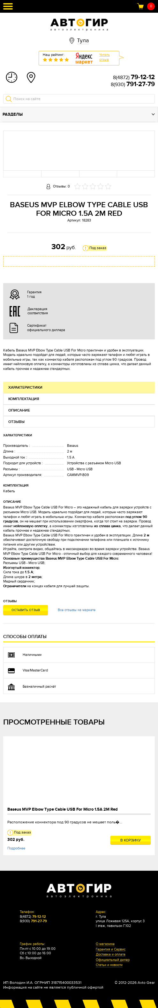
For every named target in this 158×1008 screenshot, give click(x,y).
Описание (19, 410)
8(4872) (134, 77)
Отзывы (16, 421)
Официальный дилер (113, 960)
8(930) (133, 84)
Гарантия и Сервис (110, 949)
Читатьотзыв (104, 57)
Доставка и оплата (110, 955)
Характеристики (25, 387)
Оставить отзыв (25, 610)
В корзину (130, 840)
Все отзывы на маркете (76, 610)
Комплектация (23, 399)
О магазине (105, 944)
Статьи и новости (109, 965)
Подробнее (16, 848)
